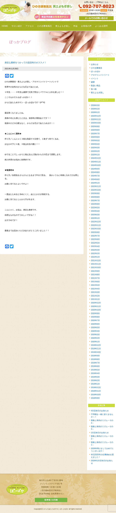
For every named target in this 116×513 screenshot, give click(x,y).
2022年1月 (95, 257)
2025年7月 (95, 134)
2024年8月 (95, 172)
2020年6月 (95, 324)
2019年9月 (95, 356)
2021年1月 (95, 299)
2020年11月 (96, 306)
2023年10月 (96, 190)
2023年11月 (96, 186)
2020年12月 (96, 303)
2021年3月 (95, 292)
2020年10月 (96, 310)
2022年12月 (96, 222)
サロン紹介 (16, 26)
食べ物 (94, 89)
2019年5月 (95, 370)
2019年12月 (96, 345)
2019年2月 (95, 380)
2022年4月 (95, 246)
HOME (5, 26)
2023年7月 (95, 200)
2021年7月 (95, 278)
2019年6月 (95, 366)
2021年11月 (96, 264)
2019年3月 (95, 377)
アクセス (29, 26)
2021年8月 (95, 275)
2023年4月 (95, 211)
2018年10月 (96, 395)
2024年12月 (96, 158)
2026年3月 (95, 105)
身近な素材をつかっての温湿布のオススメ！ (25, 62)
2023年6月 (95, 204)
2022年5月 (95, 243)
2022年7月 (95, 236)
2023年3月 (95, 215)
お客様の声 (86, 26)
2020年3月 (95, 335)
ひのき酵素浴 (96, 68)
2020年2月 (95, 338)
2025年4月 (95, 144)
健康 (93, 82)
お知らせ (94, 64)
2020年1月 (95, 342)
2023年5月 (95, 208)
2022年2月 (95, 253)
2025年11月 (96, 119)
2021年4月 (95, 289)
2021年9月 (95, 271)
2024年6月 (95, 179)
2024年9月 (95, 169)
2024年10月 (96, 165)
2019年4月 (95, 373)
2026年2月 (95, 109)
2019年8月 (95, 359)
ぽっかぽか (95, 71)
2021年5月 (95, 285)
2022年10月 (96, 229)
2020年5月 (95, 327)
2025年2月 (95, 151)
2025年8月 (95, 130)
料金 (75, 26)
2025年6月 (95, 137)
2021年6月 (95, 282)
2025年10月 (96, 123)
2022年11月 (96, 225)
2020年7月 (95, 320)
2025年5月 (95, 140)
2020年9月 (95, 313)
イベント (94, 79)
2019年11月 (96, 349)
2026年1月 (95, 112)
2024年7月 (95, 176)
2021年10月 (96, 267)
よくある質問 (101, 26)
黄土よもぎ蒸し (62, 26)
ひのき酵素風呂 (44, 26)
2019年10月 (96, 352)
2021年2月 (95, 296)
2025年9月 (95, 126)
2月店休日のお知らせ (100, 433)
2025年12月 (96, 116)
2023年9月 (95, 193)
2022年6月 (95, 239)
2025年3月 (95, 148)
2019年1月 (95, 384)
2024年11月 (96, 162)
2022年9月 (95, 232)
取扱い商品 (95, 86)
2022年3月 (95, 250)
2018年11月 (96, 391)
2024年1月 (95, 183)
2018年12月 (96, 387)
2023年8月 (95, 197)
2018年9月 (95, 398)
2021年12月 (96, 260)
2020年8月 (95, 317)
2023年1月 (95, 218)
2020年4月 (95, 331)
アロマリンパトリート (100, 75)
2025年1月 (95, 155)
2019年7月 (95, 363)
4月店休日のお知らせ (100, 411)
